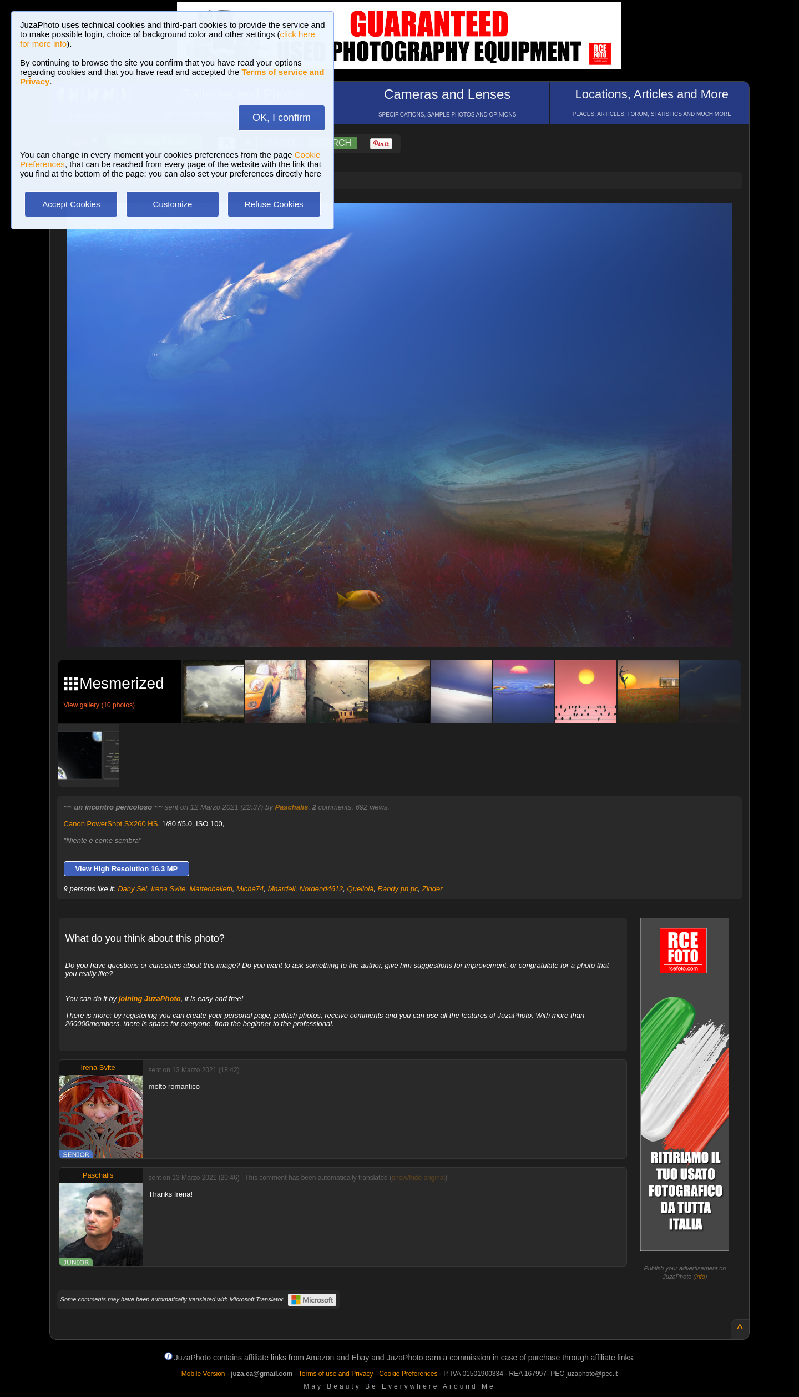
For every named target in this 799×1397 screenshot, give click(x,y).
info (700, 1276)
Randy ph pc (398, 889)
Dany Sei (132, 889)
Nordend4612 (321, 889)
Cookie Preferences (408, 1374)
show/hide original (418, 1178)
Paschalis (291, 807)
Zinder (432, 889)
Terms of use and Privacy (336, 1374)
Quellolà (360, 889)
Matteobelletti (211, 889)
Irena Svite (168, 889)
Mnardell (281, 889)
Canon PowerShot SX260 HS (111, 824)
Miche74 (250, 889)
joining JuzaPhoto (150, 998)
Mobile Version (203, 1374)
